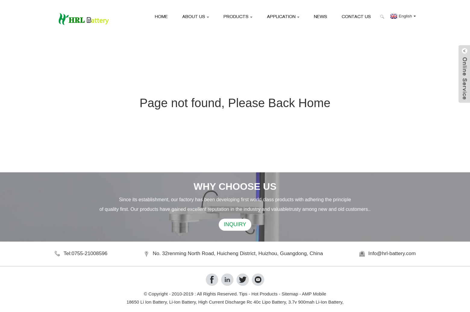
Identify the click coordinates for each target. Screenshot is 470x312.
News (320, 16)
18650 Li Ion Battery (147, 301)
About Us (195, 16)
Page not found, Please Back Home (235, 103)
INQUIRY (235, 225)
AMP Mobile (314, 293)
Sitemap (289, 293)
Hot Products (264, 293)
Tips (243, 293)
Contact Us (356, 16)
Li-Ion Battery (182, 301)
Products (238, 16)
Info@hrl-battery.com (392, 253)
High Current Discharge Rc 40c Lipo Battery (242, 301)
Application (283, 16)
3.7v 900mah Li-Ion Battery (315, 301)
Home (161, 16)
